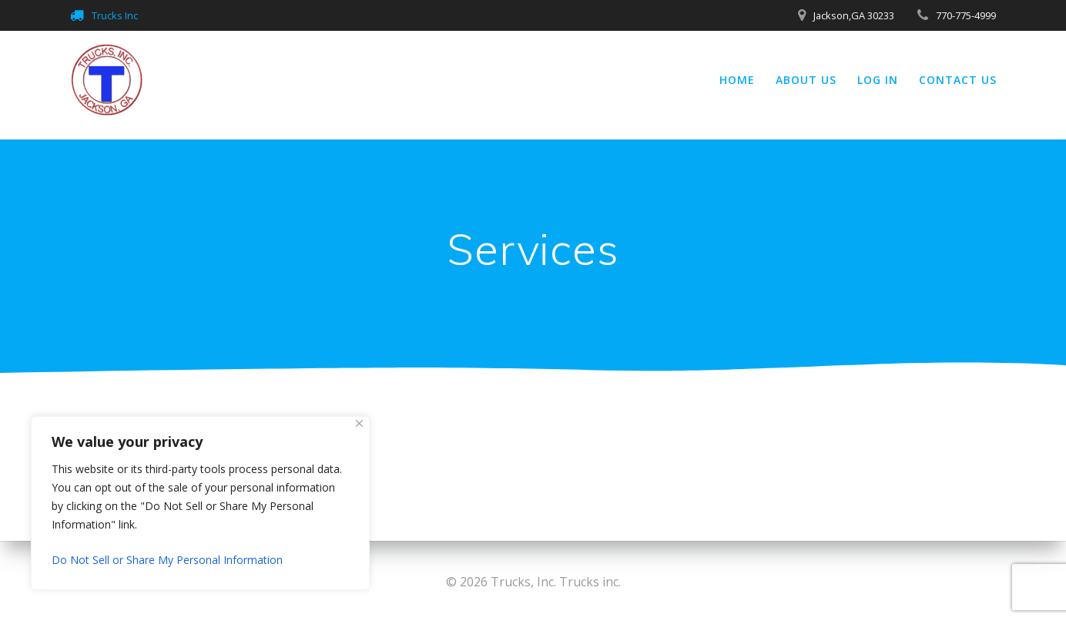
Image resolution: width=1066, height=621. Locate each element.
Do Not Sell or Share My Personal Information (167, 559)
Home (737, 79)
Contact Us (958, 79)
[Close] (359, 423)
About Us (806, 79)
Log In (877, 79)
